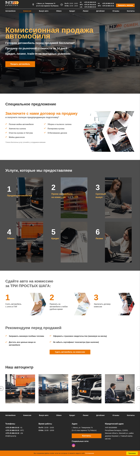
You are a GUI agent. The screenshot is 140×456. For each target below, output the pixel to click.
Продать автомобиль (20, 64)
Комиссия (27, 11)
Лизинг (85, 11)
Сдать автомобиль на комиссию (70, 352)
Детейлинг (100, 11)
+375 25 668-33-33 (90, 7)
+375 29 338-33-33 (90, 2)
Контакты (131, 11)
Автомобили (10, 11)
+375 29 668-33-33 (108, 3)
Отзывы (116, 11)
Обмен (58, 11)
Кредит (72, 11)
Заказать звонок (125, 5)
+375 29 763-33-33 (90, 4)
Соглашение (89, 453)
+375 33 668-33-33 (108, 6)
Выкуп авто (43, 11)
